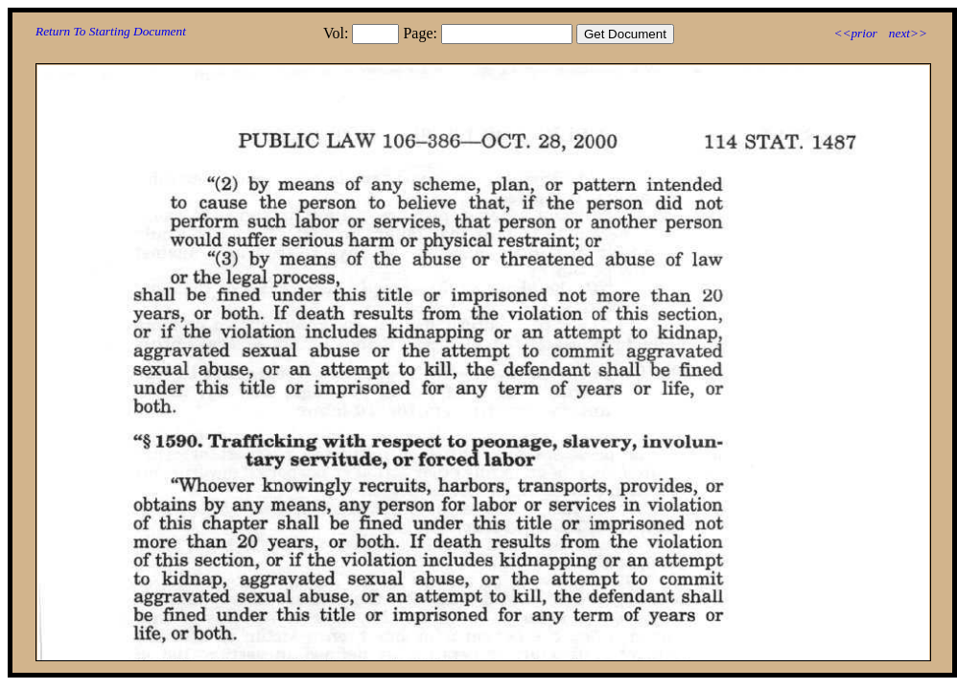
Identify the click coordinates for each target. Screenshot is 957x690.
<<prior (854, 33)
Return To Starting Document (110, 31)
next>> (908, 33)
